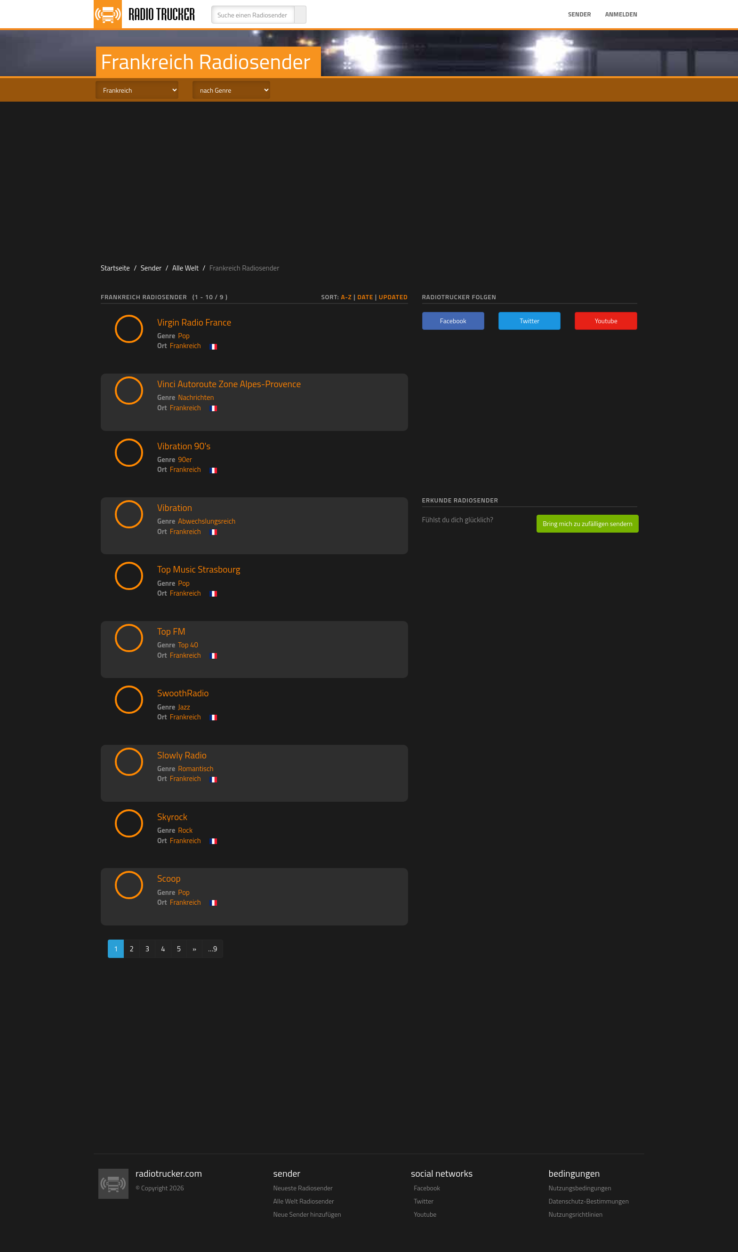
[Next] (194, 949)
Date (365, 297)
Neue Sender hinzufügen (307, 1214)
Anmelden (621, 14)
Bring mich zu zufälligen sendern (587, 523)
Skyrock (172, 817)
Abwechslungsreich (206, 521)
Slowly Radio (182, 755)
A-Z (346, 297)
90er (185, 459)
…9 (212, 948)
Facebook (427, 1188)
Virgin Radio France (194, 322)
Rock (185, 830)
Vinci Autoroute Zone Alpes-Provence (229, 384)
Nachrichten (196, 397)
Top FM (171, 631)
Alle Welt (185, 268)
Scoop (169, 878)
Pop (184, 335)
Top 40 (188, 644)
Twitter (423, 1201)
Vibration (174, 508)
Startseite (115, 268)
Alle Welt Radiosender (303, 1201)
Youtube (425, 1214)
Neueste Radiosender (303, 1188)
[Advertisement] (369, 177)
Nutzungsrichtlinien (576, 1214)
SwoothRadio (183, 693)
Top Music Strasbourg (199, 569)
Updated (393, 297)
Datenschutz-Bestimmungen (589, 1201)
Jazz (184, 707)
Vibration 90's (183, 446)
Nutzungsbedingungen (580, 1188)
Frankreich (185, 345)
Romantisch (195, 768)
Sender (579, 14)
